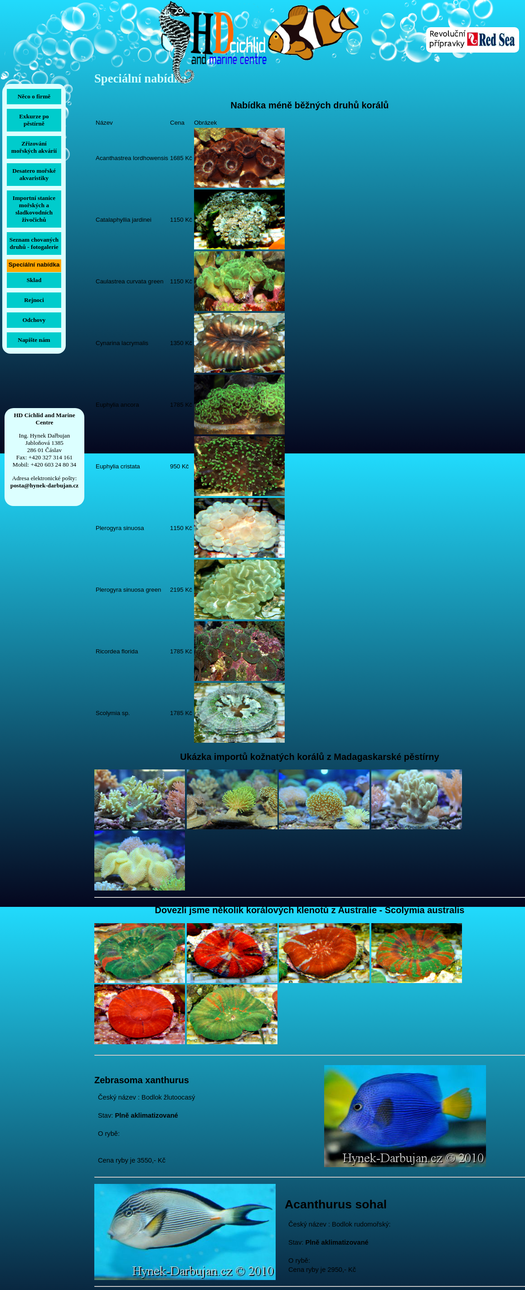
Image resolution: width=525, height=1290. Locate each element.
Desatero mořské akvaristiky (34, 174)
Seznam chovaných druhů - (34, 243)
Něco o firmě (34, 96)
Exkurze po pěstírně (34, 120)
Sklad (34, 280)
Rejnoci (34, 300)
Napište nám (34, 339)
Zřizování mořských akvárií (34, 147)
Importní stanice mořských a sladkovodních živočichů (34, 209)
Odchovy (33, 319)
